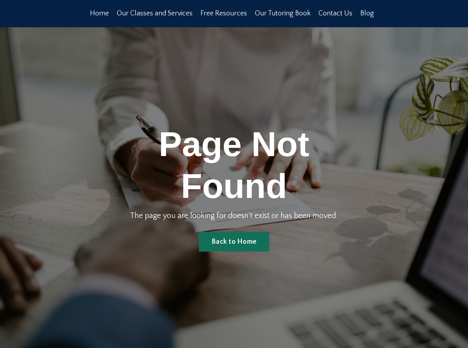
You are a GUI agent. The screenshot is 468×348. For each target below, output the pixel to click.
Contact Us (336, 13)
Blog (367, 13)
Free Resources (224, 13)
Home (99, 13)
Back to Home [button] (234, 242)
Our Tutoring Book (283, 13)
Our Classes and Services (155, 13)
